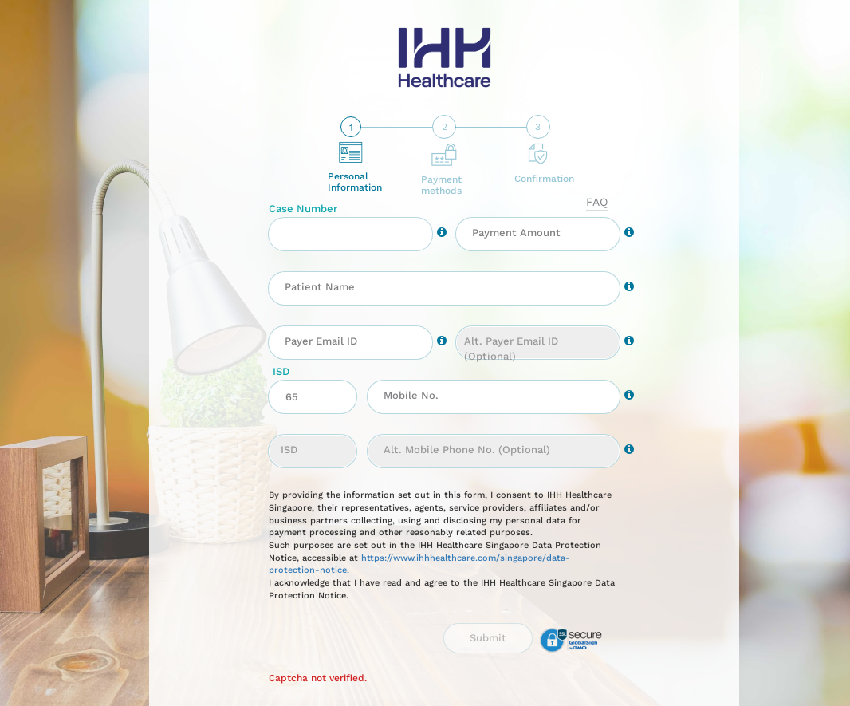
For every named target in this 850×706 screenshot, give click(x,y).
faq (597, 201)
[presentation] (354, 646)
